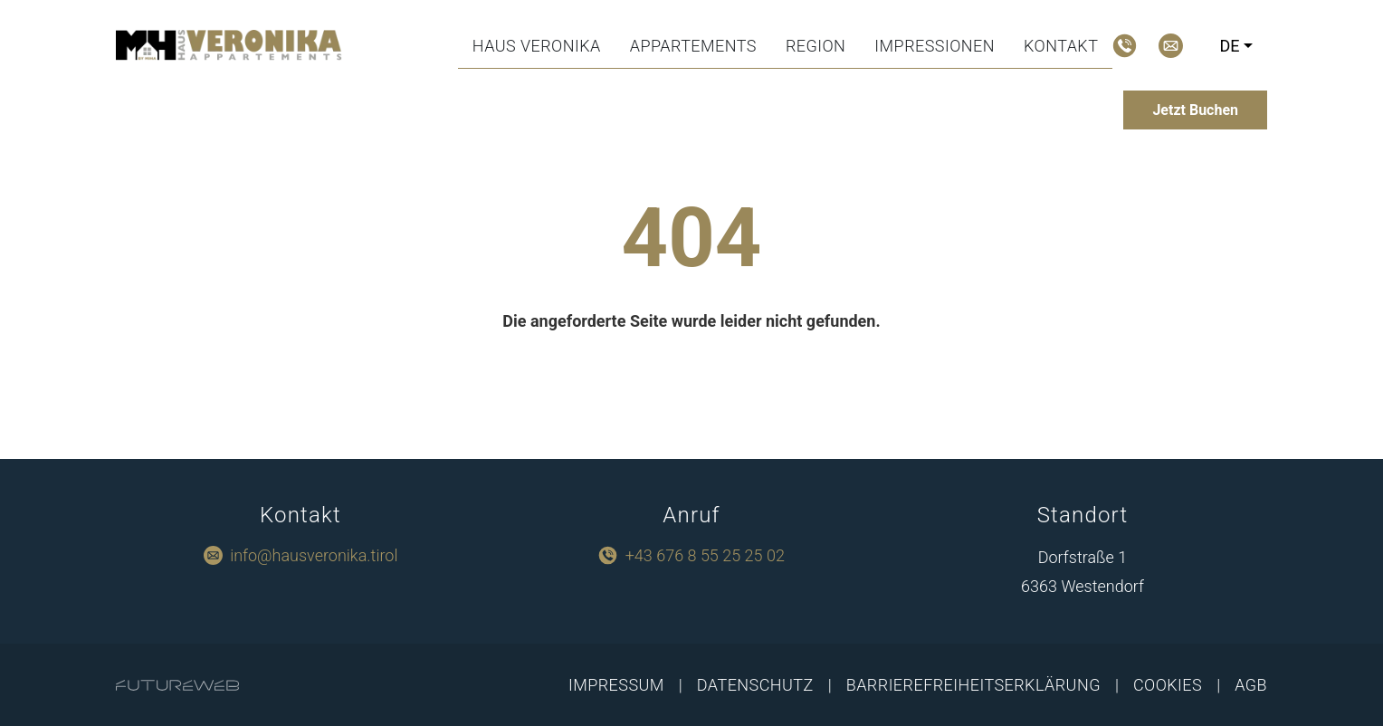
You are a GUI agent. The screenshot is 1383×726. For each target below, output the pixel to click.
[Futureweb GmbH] (177, 685)
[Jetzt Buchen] (1195, 110)
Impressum (616, 684)
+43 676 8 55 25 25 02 (705, 555)
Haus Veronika (536, 45)
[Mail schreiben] (1171, 45)
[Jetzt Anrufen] (1124, 45)
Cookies (1167, 684)
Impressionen (934, 45)
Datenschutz (755, 684)
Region (815, 45)
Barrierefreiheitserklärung (973, 684)
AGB (1251, 684)
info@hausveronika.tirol (313, 555)
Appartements (693, 45)
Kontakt (1061, 45)
